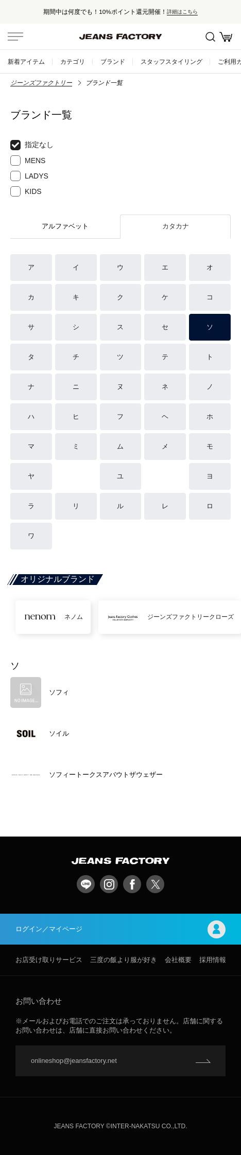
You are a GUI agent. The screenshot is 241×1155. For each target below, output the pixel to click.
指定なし (32, 145)
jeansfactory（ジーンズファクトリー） (120, 36)
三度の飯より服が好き (123, 960)
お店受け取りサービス (48, 960)
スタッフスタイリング (171, 61)
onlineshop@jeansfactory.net (74, 1060)
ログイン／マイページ (120, 929)
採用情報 (212, 960)
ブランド (112, 61)
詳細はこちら (182, 11)
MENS (27, 160)
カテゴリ (72, 61)
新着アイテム (26, 61)
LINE (86, 884)
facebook (132, 884)
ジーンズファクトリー (41, 82)
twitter (155, 884)
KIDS (26, 191)
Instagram (109, 884)
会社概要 (178, 960)
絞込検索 (210, 37)
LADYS (29, 176)
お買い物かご (225, 37)
